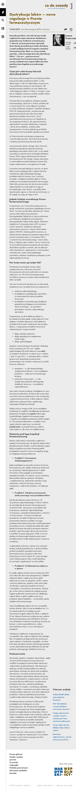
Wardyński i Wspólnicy (22, 785)
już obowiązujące (29, 29)
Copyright (13, 765)
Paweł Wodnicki (48, 785)
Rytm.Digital (68, 785)
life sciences (43, 29)
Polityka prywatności (18, 768)
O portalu (13, 762)
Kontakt (12, 773)
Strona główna (15, 754)
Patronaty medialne (18, 770)
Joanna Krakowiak (70, 37)
